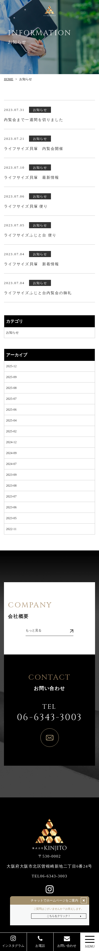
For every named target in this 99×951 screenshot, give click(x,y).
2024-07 (11, 464)
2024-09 (11, 453)
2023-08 (11, 485)
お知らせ (12, 332)
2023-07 (11, 496)
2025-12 (11, 366)
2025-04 (11, 420)
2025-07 (11, 399)
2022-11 (11, 529)
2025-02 (11, 431)
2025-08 (11, 388)
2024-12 (11, 442)
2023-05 (11, 518)
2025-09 (11, 377)
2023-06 (11, 507)
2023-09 (11, 475)
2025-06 (11, 409)
